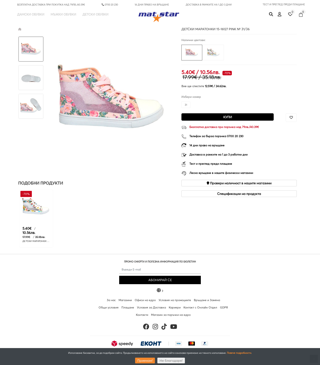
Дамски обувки (30, 14)
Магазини (125, 300)
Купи (227, 117)
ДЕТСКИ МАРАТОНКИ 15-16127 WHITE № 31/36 (47, 241)
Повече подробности (239, 352)
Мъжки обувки (63, 14)
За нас (111, 300)
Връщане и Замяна (207, 300)
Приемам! (145, 360)
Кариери (175, 307)
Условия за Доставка (151, 307)
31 (186, 104)
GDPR (224, 307)
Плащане (127, 307)
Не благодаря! (171, 360)
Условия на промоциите (175, 300)
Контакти (142, 315)
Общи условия (109, 307)
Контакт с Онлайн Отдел (200, 307)
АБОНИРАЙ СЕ (160, 280)
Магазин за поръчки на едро (171, 315)
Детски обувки (95, 14)
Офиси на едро (145, 300)
